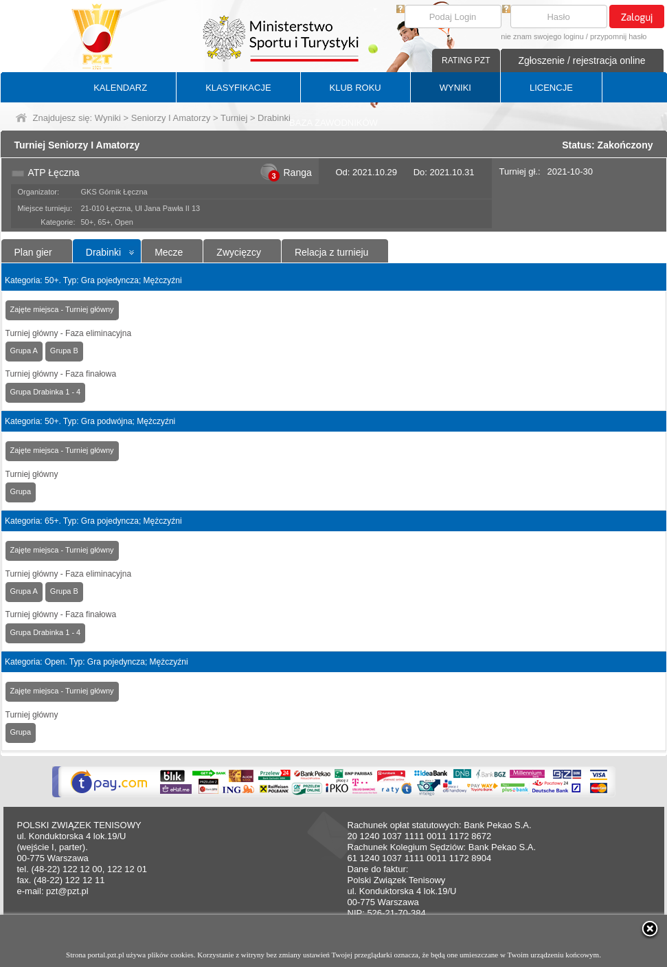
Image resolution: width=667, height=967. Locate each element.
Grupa (21, 491)
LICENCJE (551, 87)
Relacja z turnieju (331, 252)
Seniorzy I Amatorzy (171, 118)
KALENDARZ (120, 87)
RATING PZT (466, 60)
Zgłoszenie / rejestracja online (581, 60)
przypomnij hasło (618, 36)
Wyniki (108, 118)
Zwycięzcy (238, 252)
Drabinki (103, 252)
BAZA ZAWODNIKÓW (333, 123)
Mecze (169, 252)
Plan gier (33, 252)
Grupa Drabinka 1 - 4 (45, 392)
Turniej (234, 118)
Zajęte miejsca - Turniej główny (62, 309)
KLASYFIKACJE (238, 87)
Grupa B (64, 350)
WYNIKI (455, 87)
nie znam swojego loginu (542, 36)
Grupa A (24, 350)
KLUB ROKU (355, 87)
